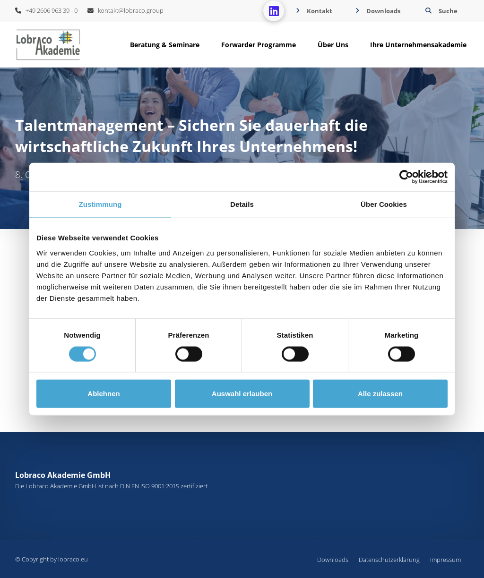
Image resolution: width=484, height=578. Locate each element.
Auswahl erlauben (242, 394)
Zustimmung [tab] (100, 204)
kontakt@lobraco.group (125, 10)
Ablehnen (103, 394)
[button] (440, 11)
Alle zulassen (380, 394)
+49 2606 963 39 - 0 (46, 10)
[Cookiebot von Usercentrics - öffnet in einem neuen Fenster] (406, 177)
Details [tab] (242, 204)
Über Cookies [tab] (384, 204)
